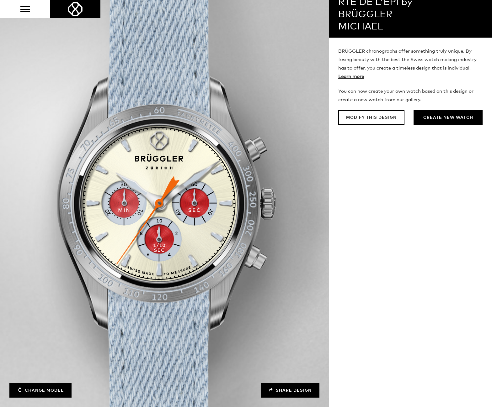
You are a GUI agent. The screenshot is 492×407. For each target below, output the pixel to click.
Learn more (351, 76)
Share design (289, 390)
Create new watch (448, 118)
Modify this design (372, 118)
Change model (41, 390)
